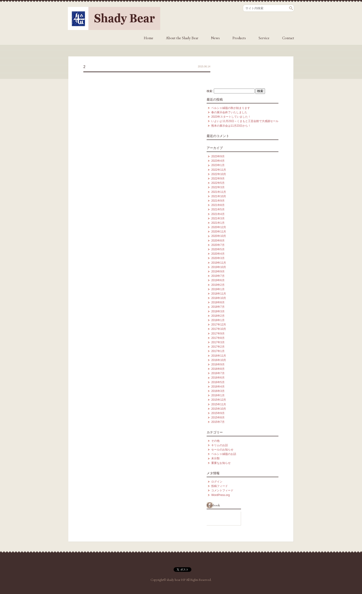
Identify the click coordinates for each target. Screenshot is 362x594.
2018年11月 (218, 293)
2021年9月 (217, 200)
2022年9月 (217, 178)
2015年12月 (218, 399)
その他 (215, 440)
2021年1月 (217, 222)
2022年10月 (218, 174)
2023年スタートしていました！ (231, 116)
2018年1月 (217, 320)
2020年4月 (217, 253)
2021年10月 (218, 196)
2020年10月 (218, 236)
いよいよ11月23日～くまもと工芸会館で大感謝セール (244, 121)
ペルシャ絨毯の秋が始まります (230, 108)
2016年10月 (218, 360)
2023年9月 (217, 156)
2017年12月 (218, 324)
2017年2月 (217, 346)
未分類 (215, 458)
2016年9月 (217, 364)
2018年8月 (217, 302)
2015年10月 (218, 408)
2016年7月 (217, 373)
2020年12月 (218, 227)
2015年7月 (217, 422)
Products (239, 38)
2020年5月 (217, 249)
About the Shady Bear (182, 38)
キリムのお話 (219, 445)
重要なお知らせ (221, 463)
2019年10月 (218, 267)
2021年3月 (217, 218)
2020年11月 (218, 231)
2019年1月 (217, 289)
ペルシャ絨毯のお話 (223, 454)
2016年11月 (218, 355)
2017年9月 (217, 333)
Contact (288, 38)
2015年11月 (218, 404)
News (215, 38)
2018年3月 (217, 311)
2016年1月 (217, 395)
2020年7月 (217, 245)
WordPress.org (220, 495)
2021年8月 (217, 205)
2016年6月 (217, 377)
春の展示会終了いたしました (229, 112)
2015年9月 (217, 413)
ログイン (216, 481)
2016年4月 (217, 386)
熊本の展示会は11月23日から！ (231, 125)
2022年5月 (217, 183)
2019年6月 (217, 280)
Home (148, 38)
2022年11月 (218, 169)
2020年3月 (217, 258)
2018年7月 (217, 306)
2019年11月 (218, 262)
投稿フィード (219, 486)
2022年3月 (217, 187)
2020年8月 (217, 240)
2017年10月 (218, 329)
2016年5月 (217, 382)
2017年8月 (217, 338)
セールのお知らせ (222, 449)
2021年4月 (217, 214)
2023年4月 (217, 160)
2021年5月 (217, 209)
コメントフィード (222, 490)
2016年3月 (217, 391)
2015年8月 (217, 417)
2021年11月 (218, 192)
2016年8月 (217, 368)
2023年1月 (217, 165)
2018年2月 (217, 315)
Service (264, 38)
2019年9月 (217, 271)
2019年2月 (217, 285)
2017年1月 (217, 351)
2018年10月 (218, 298)
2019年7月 (217, 276)
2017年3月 (217, 342)
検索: (210, 91)
